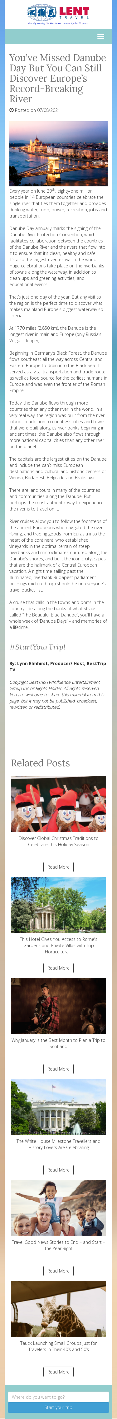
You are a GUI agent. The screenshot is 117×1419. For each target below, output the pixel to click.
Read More (58, 867)
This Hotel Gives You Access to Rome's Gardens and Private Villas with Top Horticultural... (58, 916)
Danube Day (22, 228)
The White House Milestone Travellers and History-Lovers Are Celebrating (58, 1114)
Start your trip (58, 1407)
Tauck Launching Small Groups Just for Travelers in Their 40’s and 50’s (58, 1316)
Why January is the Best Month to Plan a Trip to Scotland (58, 1013)
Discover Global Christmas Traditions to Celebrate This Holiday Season (58, 811)
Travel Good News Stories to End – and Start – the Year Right (58, 1215)
